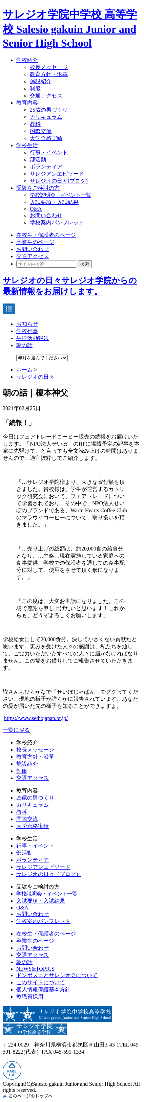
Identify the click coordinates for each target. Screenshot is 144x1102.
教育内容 (27, 103)
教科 (35, 124)
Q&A (36, 209)
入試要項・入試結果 (54, 202)
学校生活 (27, 145)
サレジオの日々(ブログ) (59, 181)
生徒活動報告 (32, 338)
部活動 (38, 159)
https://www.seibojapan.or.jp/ (36, 718)
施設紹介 (41, 81)
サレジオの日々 (35, 377)
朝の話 (24, 345)
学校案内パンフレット (57, 222)
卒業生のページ (35, 242)
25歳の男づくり (49, 110)
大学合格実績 (46, 138)
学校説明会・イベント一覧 (60, 195)
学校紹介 (27, 60)
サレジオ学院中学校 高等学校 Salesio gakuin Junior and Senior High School (70, 28)
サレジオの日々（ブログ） (48, 874)
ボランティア (46, 167)
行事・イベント (49, 152)
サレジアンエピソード (57, 174)
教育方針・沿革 (49, 74)
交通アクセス (46, 95)
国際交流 (41, 131)
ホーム (24, 370)
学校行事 (27, 331)
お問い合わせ (46, 215)
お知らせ (27, 324)
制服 (35, 88)
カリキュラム (46, 117)
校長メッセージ (49, 67)
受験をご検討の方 (38, 188)
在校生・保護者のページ (46, 235)
